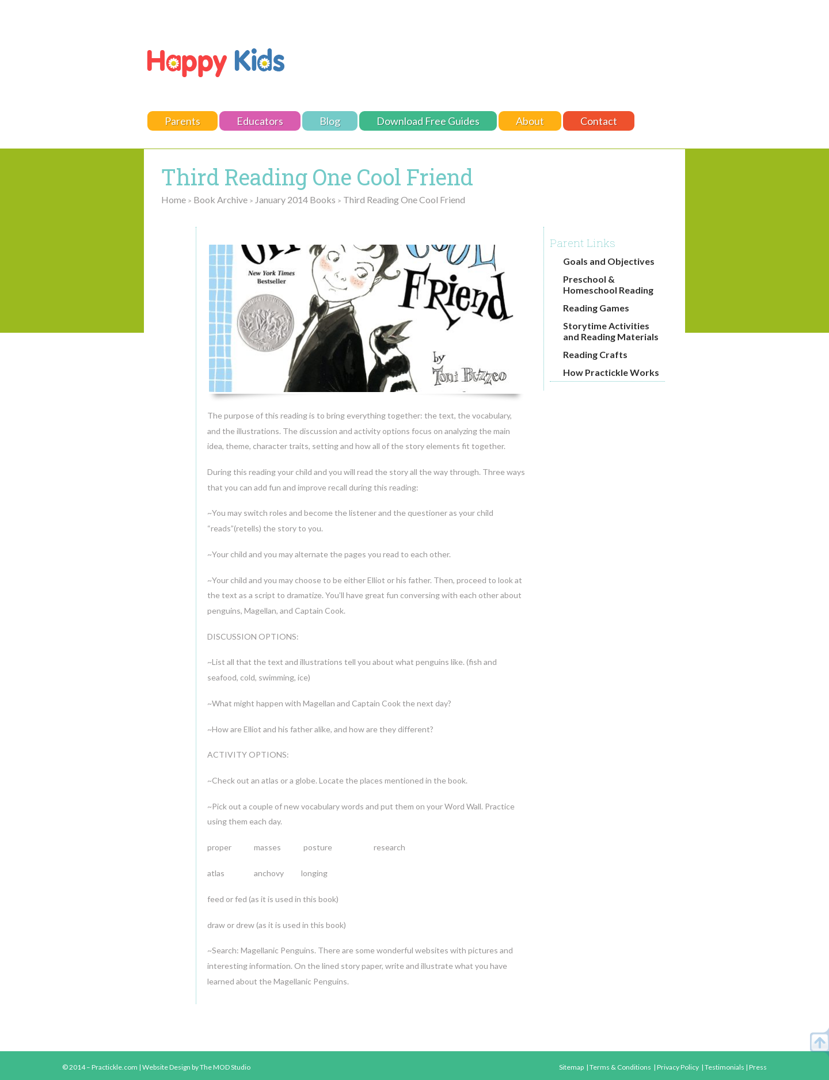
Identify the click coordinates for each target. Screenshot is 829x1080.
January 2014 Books (295, 199)
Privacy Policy (678, 1067)
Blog (330, 121)
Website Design (166, 1067)
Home (173, 199)
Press (758, 1067)
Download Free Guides (428, 121)
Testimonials (724, 1067)
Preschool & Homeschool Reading (608, 284)
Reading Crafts (595, 354)
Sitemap (571, 1067)
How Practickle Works (611, 372)
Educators (260, 121)
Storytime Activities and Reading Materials (611, 331)
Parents (182, 121)
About (530, 121)
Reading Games (596, 307)
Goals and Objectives (609, 261)
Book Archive (220, 199)
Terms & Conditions (620, 1067)
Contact (598, 121)
